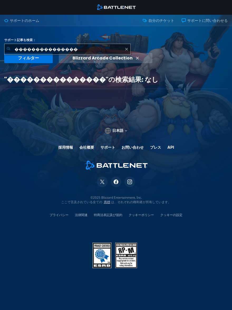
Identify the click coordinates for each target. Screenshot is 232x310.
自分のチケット (158, 20)
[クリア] (126, 49)
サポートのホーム (21, 20)
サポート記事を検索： (20, 40)
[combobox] (67, 49)
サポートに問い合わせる (205, 20)
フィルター (28, 58)
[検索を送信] (8, 49)
